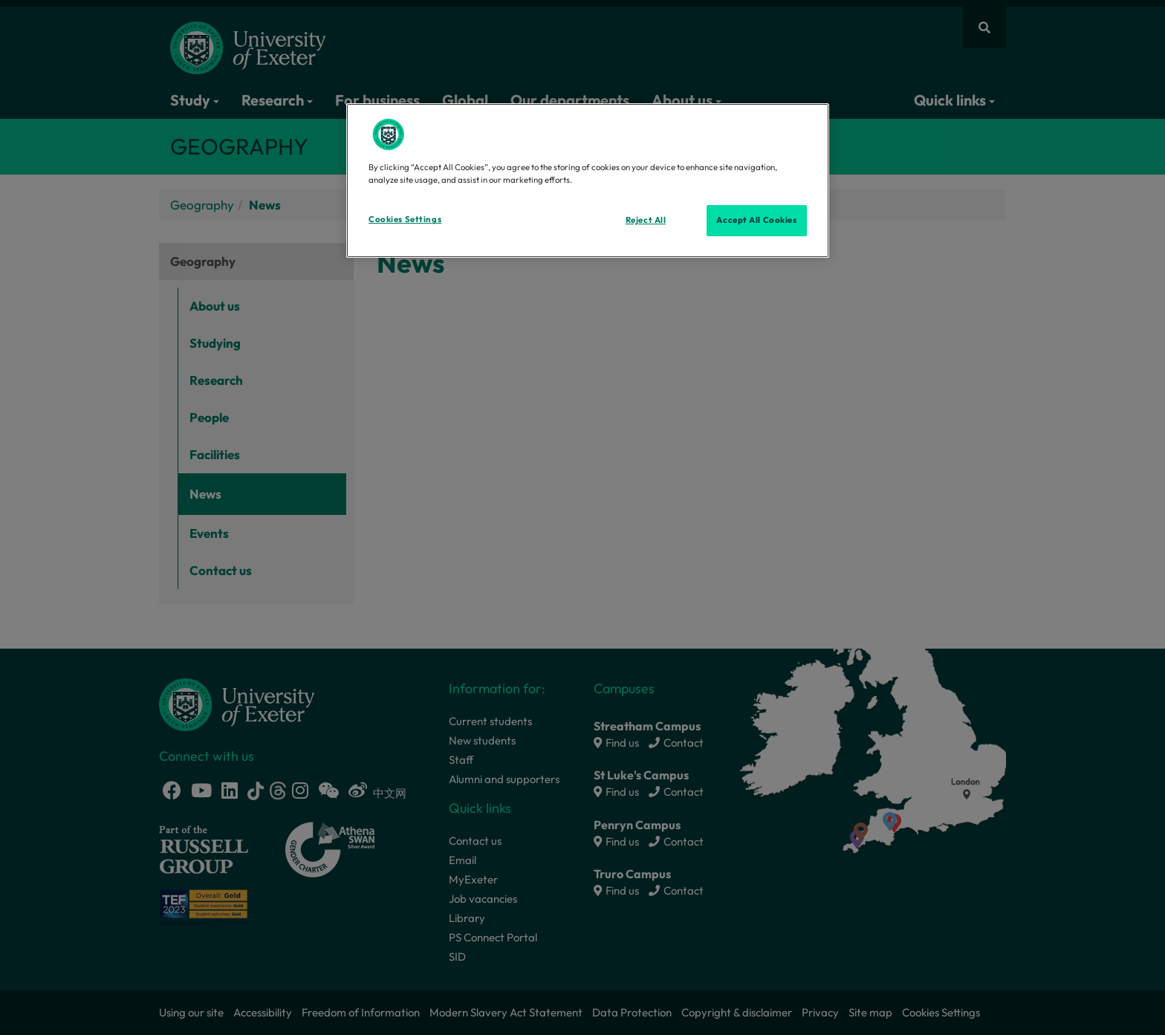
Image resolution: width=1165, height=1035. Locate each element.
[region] (587, 180)
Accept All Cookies (756, 220)
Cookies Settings (405, 219)
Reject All (646, 220)
